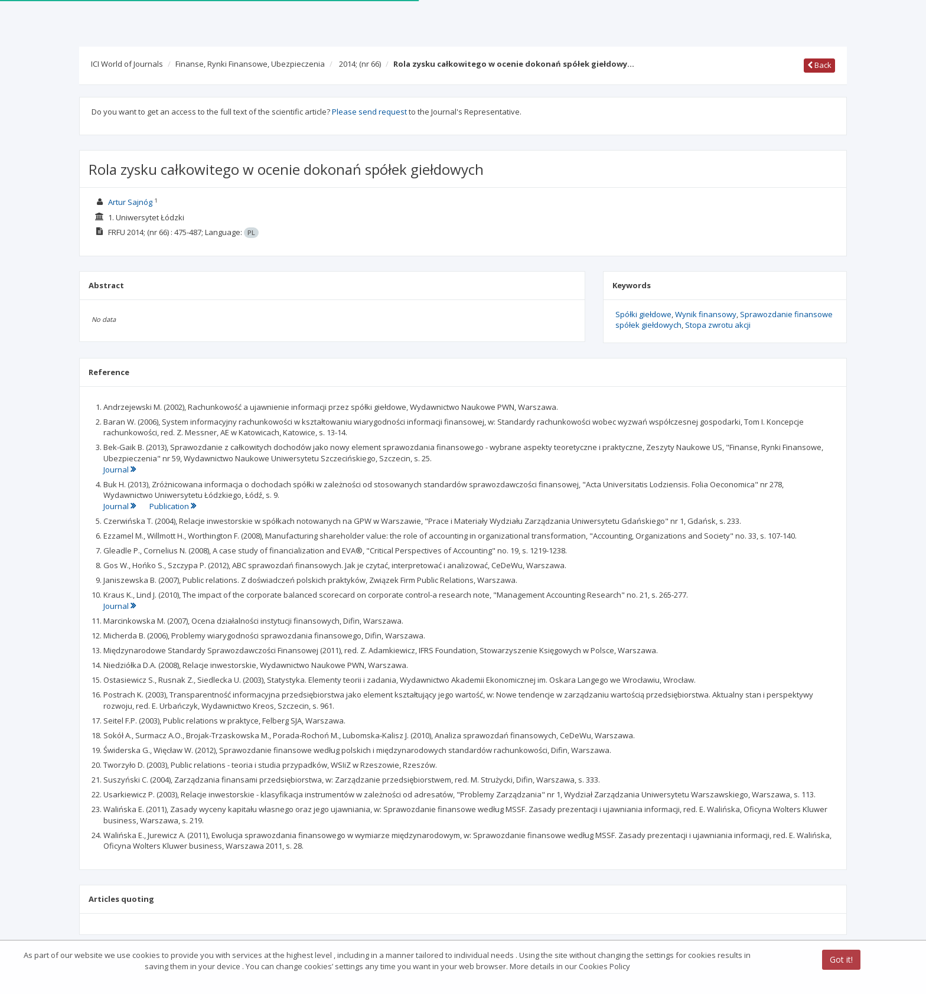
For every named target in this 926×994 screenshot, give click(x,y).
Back (819, 65)
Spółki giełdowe (643, 314)
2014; (360, 63)
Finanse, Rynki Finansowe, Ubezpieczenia (250, 63)
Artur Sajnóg (130, 202)
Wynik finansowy (705, 314)
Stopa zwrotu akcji (718, 325)
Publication (172, 506)
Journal (119, 469)
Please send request (369, 111)
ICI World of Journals (127, 63)
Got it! (841, 959)
